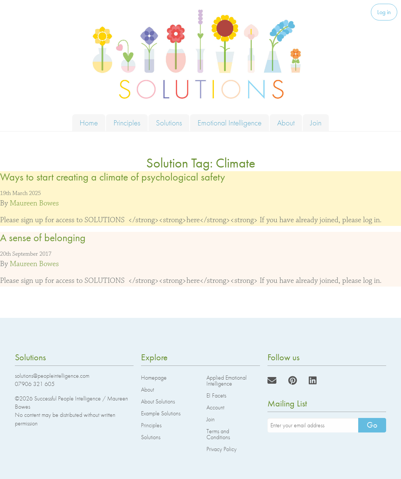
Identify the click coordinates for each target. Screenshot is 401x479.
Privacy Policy (221, 449)
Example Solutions (160, 413)
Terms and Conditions (218, 434)
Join (315, 123)
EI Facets (216, 395)
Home (89, 123)
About (286, 123)
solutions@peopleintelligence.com (52, 376)
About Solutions (158, 401)
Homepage (154, 377)
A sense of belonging (43, 237)
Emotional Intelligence (230, 123)
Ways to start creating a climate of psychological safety (112, 176)
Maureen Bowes (34, 203)
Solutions (169, 123)
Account (215, 407)
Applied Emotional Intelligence (226, 380)
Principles (126, 123)
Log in (384, 12)
